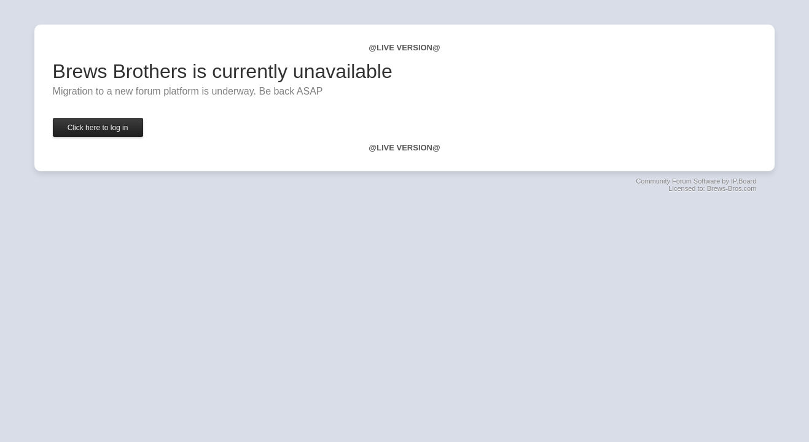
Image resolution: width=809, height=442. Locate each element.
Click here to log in (98, 127)
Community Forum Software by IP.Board (696, 181)
